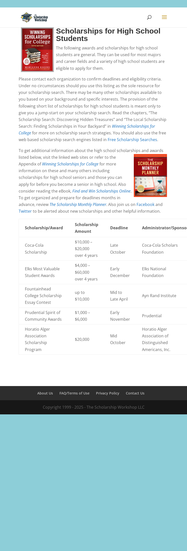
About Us (45, 393)
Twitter (25, 211)
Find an (78, 191)
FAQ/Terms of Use (74, 393)
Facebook (145, 204)
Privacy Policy (107, 393)
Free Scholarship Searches (132, 139)
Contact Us (135, 393)
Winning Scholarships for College (70, 164)
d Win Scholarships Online (108, 191)
